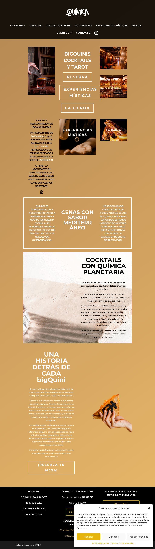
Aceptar (88, 536)
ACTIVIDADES (83, 26)
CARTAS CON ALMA (58, 26)
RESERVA (36, 26)
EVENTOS (63, 33)
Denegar (114, 536)
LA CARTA (16, 26)
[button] (148, 508)
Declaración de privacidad (122, 543)
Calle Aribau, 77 (77, 502)
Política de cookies (100, 543)
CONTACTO (83, 33)
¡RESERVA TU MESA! (51, 467)
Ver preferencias (138, 536)
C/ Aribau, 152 (66, 530)
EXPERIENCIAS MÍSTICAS (112, 26)
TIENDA (136, 26)
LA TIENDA (77, 108)
